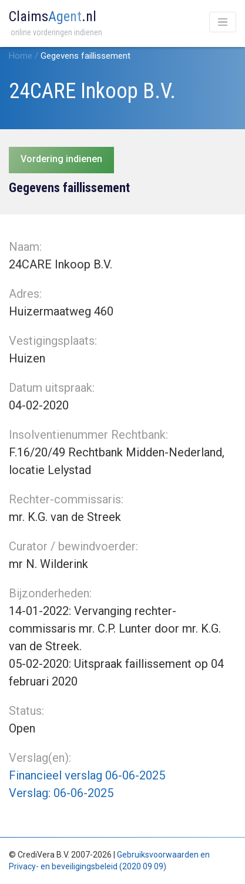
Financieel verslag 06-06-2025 (87, 775)
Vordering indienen (61, 158)
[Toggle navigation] (222, 22)
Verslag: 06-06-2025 (61, 793)
